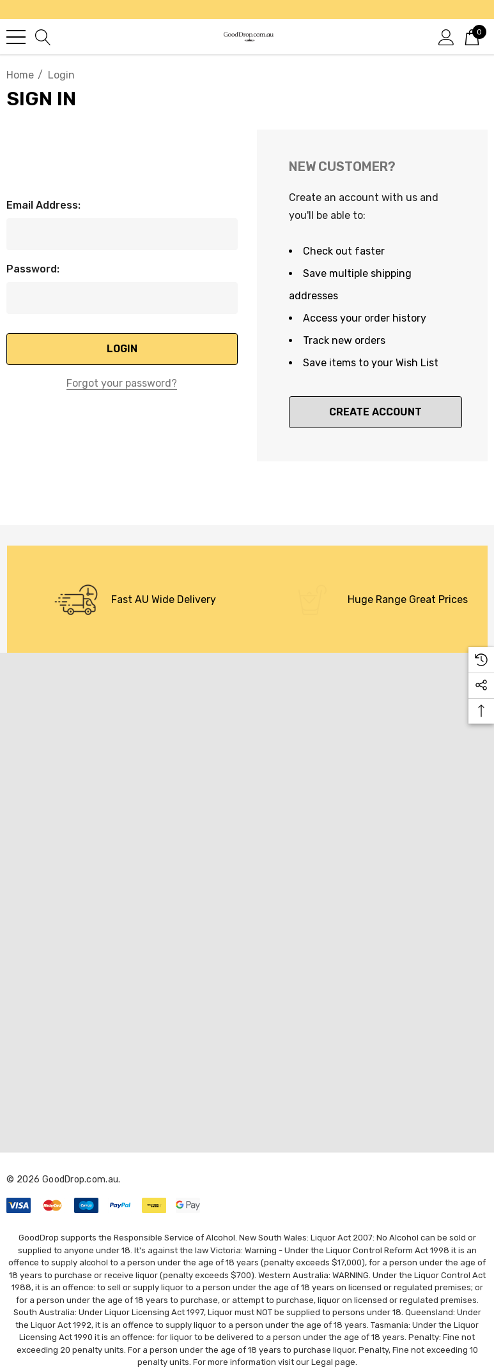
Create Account (375, 412)
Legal (322, 1362)
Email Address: (43, 205)
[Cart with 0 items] (472, 36)
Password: (32, 269)
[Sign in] (446, 36)
